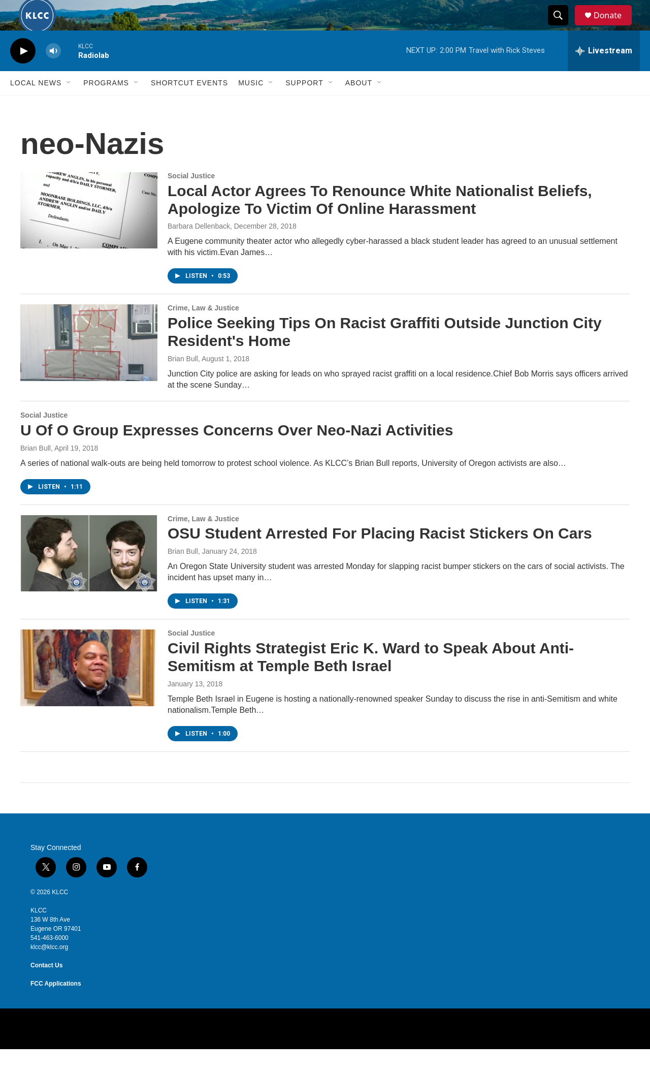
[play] (23, 74)
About (358, 106)
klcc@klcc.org (49, 969)
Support (304, 106)
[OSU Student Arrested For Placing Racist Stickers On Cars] (88, 576)
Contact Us (46, 988)
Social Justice (191, 199)
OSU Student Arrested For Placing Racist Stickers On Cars (380, 556)
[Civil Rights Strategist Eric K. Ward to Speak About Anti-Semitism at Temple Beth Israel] (88, 690)
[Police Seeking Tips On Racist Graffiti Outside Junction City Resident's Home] (88, 365)
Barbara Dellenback (199, 249)
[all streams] (604, 73)
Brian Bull (183, 381)
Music (251, 106)
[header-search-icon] (562, 27)
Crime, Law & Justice (203, 331)
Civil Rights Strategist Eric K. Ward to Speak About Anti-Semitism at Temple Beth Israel (371, 680)
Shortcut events (189, 106)
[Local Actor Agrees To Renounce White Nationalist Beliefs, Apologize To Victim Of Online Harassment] (88, 233)
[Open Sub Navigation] (69, 106)
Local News (35, 106)
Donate (614, 26)
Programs (106, 106)
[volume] (53, 73)
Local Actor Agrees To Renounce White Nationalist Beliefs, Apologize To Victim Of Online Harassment (380, 222)
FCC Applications (55, 1006)
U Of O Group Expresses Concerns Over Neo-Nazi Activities (236, 453)
